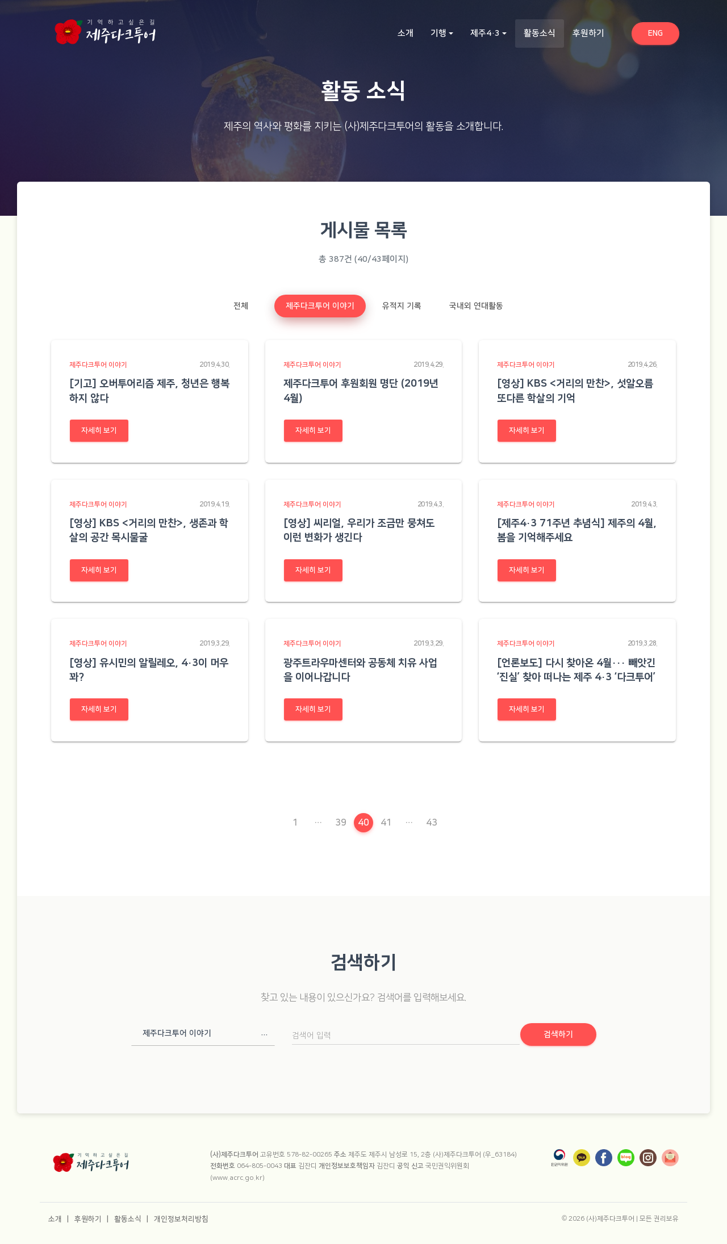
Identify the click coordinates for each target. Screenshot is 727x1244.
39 (340, 823)
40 (365, 822)
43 (431, 823)
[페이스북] (603, 1157)
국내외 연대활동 (476, 306)
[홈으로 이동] (105, 28)
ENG (663, 32)
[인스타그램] (648, 1157)
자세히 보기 (99, 430)
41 (386, 823)
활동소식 (544, 32)
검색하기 (558, 1034)
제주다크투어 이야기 (320, 306)
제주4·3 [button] (485, 33)
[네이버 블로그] (625, 1157)
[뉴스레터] (670, 1157)
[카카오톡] (581, 1157)
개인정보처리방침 (181, 1219)
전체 (240, 306)
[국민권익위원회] (559, 1157)
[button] (203, 1033)
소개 (405, 33)
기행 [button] (438, 33)
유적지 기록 (401, 306)
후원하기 (588, 33)
